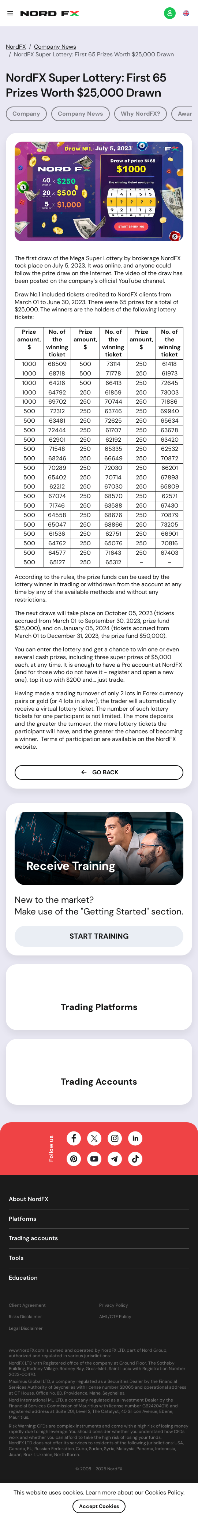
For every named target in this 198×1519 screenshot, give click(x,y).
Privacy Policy (113, 1305)
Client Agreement (27, 1305)
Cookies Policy (164, 1492)
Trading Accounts (99, 1081)
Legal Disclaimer (26, 1328)
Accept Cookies (99, 1506)
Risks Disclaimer (25, 1317)
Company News (55, 46)
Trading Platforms (99, 1007)
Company (26, 113)
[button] (10, 13)
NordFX (16, 46)
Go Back (99, 772)
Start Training (99, 936)
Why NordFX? (140, 113)
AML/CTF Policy (115, 1317)
